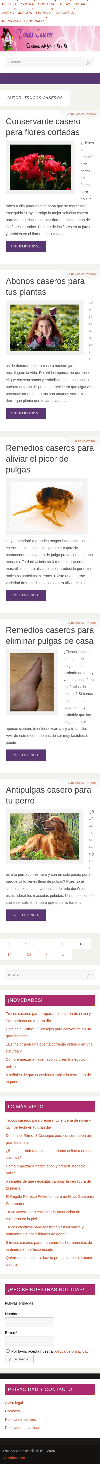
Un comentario (84, 441)
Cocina (27, 4)
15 (29, 954)
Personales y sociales (23, 21)
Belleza (9, 4)
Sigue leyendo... (26, 246)
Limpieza (43, 13)
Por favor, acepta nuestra (47, 1351)
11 (43, 944)
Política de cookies (20, 1419)
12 (62, 944)
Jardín (8, 13)
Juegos (25, 13)
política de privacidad (71, 1351)
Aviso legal (14, 1403)
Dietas (64, 4)
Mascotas (64, 13)
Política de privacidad (22, 1428)
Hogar (80, 4)
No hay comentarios (81, 114)
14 (9, 954)
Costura (46, 4)
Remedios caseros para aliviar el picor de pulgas (50, 458)
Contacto (12, 1411)
